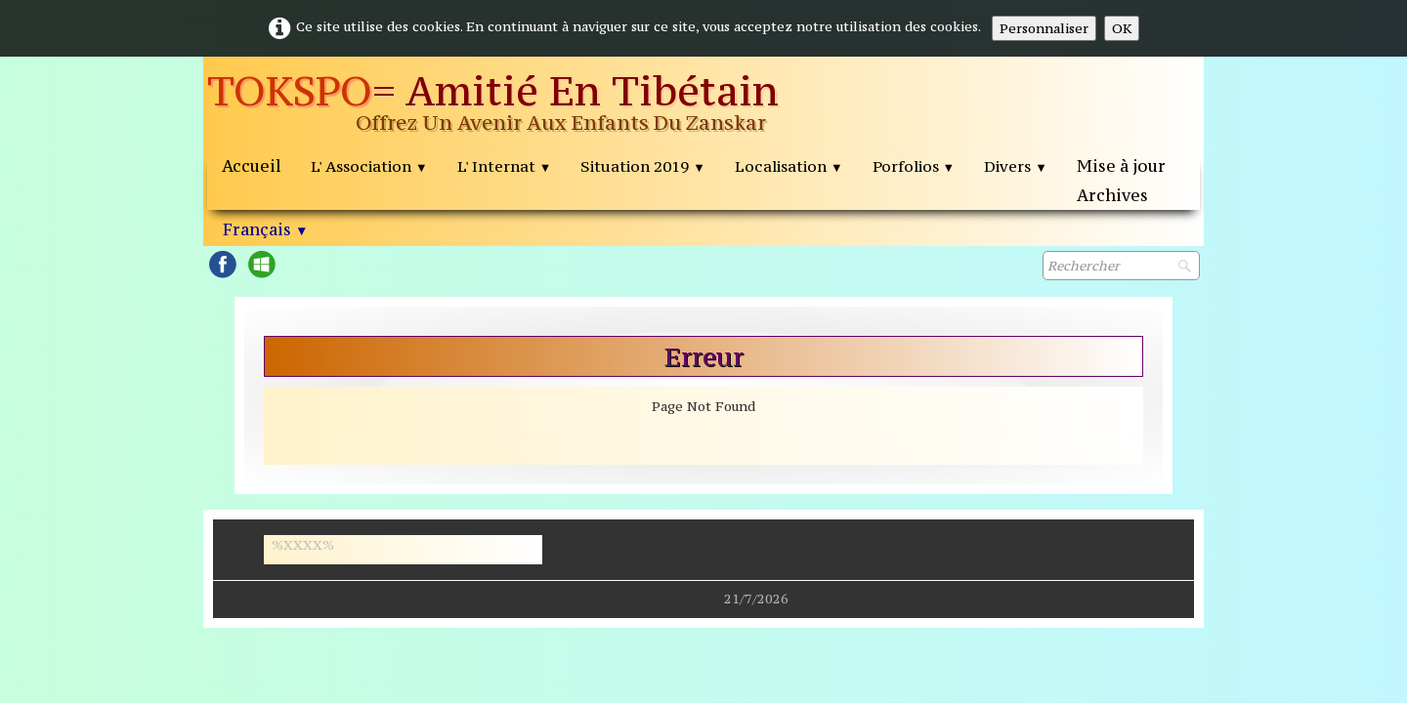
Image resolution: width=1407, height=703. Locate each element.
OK (1121, 28)
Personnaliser (1044, 28)
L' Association (369, 166)
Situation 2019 (642, 166)
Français (265, 229)
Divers (1015, 166)
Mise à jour (1121, 166)
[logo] (525, 104)
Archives (1112, 195)
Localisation (789, 166)
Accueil (251, 166)
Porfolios (914, 166)
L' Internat (504, 166)
